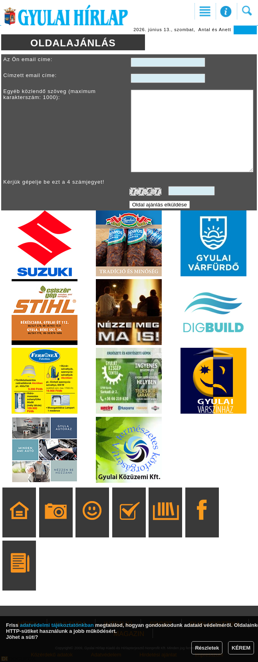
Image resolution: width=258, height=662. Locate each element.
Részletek (207, 648)
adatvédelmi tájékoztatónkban (57, 625)
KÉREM (241, 648)
